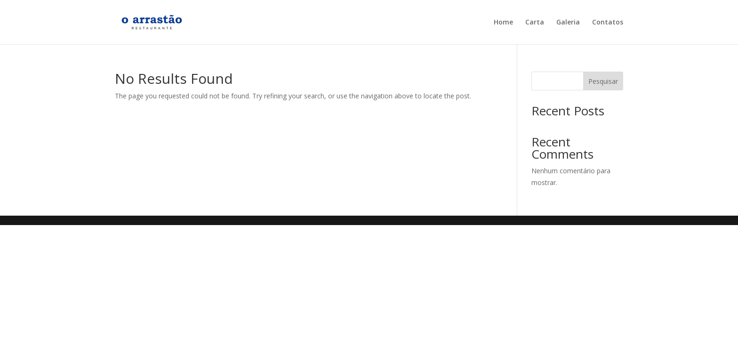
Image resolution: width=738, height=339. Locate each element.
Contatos (607, 22)
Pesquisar (603, 81)
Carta (534, 22)
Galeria (568, 22)
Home (503, 22)
